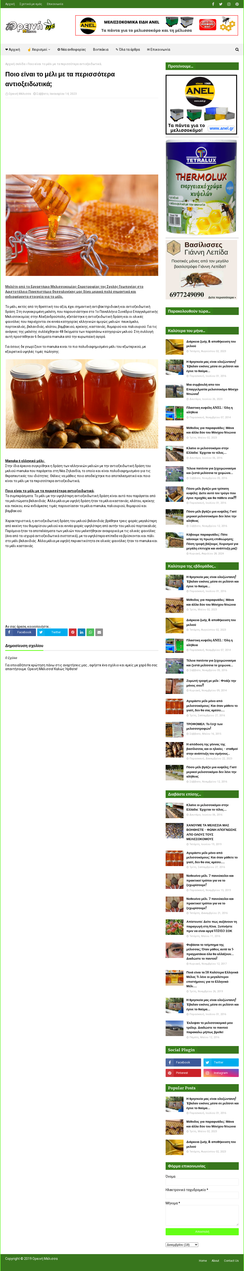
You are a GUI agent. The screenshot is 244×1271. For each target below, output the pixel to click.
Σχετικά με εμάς (31, 4)
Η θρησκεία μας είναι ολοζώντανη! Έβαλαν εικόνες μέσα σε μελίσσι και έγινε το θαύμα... (212, 366)
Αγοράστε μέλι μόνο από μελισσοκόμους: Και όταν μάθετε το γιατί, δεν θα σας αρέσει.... (212, 705)
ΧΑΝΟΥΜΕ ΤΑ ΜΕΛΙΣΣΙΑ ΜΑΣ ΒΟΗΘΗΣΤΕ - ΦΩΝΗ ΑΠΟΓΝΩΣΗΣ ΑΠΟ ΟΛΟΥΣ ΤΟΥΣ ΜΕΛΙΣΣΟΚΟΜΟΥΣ (211, 832)
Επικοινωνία (55, 4)
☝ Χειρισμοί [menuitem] (37, 49)
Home (203, 1260)
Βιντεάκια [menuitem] (100, 49)
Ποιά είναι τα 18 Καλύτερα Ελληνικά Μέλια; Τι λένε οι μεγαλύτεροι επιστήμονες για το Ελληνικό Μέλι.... (212, 979)
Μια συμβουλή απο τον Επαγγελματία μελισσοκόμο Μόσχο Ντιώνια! (212, 389)
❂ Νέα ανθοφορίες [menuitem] (71, 49)
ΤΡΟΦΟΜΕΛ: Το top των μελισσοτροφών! (204, 726)
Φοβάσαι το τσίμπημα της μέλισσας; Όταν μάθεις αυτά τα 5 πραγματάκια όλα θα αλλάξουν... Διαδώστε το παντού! (210, 952)
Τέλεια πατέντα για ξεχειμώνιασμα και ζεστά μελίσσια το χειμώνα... (211, 470)
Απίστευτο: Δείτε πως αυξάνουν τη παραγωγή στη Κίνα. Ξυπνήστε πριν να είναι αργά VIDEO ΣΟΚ (211, 926)
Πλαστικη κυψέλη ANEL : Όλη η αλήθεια (209, 410)
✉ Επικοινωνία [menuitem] (158, 49)
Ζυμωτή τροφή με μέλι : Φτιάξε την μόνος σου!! (211, 683)
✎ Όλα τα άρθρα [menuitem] (128, 49)
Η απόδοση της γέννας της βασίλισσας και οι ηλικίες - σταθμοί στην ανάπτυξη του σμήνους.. (212, 749)
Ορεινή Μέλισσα (20, 93)
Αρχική (10, 4)
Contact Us (231, 1260)
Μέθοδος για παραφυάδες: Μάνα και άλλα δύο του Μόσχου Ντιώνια (211, 430)
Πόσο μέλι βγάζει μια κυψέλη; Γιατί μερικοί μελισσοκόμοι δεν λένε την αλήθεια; (211, 516)
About (215, 1260)
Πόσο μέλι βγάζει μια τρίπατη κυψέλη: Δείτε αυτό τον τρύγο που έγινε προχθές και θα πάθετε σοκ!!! (211, 493)
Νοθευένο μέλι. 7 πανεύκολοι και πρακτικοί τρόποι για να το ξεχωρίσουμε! (210, 880)
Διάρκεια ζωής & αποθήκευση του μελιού (211, 343)
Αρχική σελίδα (15, 64)
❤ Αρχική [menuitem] (12, 49)
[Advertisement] (81, 136)
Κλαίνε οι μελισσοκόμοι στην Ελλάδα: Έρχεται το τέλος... (207, 450)
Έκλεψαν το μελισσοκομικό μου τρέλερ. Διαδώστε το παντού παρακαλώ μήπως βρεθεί (209, 1027)
